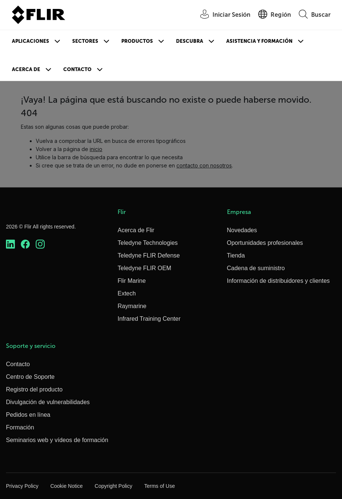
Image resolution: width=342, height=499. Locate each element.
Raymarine (132, 306)
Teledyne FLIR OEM (144, 268)
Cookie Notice (66, 486)
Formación (20, 427)
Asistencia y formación (259, 41)
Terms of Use (159, 486)
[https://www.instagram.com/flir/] (40, 244)
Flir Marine (132, 281)
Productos (137, 41)
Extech (127, 293)
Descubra (189, 41)
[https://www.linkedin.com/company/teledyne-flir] (10, 244)
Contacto (77, 69)
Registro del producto (34, 389)
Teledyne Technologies (148, 243)
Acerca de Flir (136, 230)
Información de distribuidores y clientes (278, 281)
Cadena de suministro (256, 268)
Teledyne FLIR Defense (149, 255)
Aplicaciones (30, 41)
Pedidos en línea (28, 415)
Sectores (85, 41)
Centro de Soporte (30, 377)
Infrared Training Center (149, 319)
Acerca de (26, 69)
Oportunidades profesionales (265, 243)
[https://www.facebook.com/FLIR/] (25, 244)
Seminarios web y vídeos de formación (57, 440)
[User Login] (221, 15)
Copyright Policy (113, 486)
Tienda (236, 255)
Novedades (242, 230)
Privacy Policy (22, 486)
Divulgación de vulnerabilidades (48, 402)
